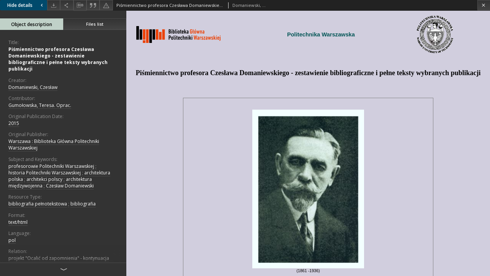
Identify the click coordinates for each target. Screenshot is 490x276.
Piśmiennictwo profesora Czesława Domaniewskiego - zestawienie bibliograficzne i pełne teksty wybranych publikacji (58, 59)
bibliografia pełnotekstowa (37, 203)
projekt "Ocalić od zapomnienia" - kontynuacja (58, 258)
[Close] (483, 5)
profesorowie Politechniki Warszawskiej (51, 166)
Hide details (26, 5)
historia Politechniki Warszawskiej (44, 172)
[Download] (53, 5)
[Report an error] (106, 5)
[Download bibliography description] (80, 5)
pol (12, 240)
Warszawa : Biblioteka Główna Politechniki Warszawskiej (53, 144)
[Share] (66, 5)
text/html (18, 222)
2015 (13, 123)
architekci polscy (44, 179)
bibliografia (83, 203)
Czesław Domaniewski (70, 185)
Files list (94, 24)
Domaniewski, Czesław (32, 87)
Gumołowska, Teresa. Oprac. (39, 105)
